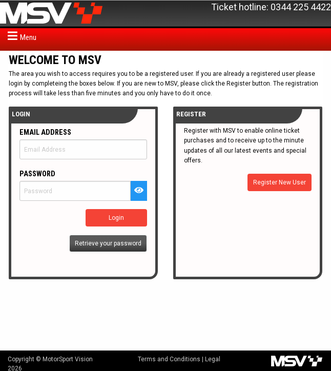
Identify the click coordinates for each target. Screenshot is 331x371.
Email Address (45, 132)
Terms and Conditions (169, 359)
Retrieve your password (108, 243)
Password (37, 174)
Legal (212, 359)
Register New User (279, 182)
